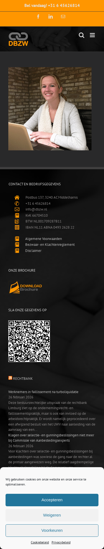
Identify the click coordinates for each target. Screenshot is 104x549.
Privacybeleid (61, 542)
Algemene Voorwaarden (43, 238)
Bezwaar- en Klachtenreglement (50, 244)
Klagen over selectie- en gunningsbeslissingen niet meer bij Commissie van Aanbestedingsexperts (51, 438)
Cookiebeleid (40, 542)
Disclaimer (33, 250)
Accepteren (52, 499)
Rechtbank (23, 378)
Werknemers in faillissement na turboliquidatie (43, 391)
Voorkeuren (52, 530)
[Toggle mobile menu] (93, 35)
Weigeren (52, 515)
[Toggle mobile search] (81, 35)
